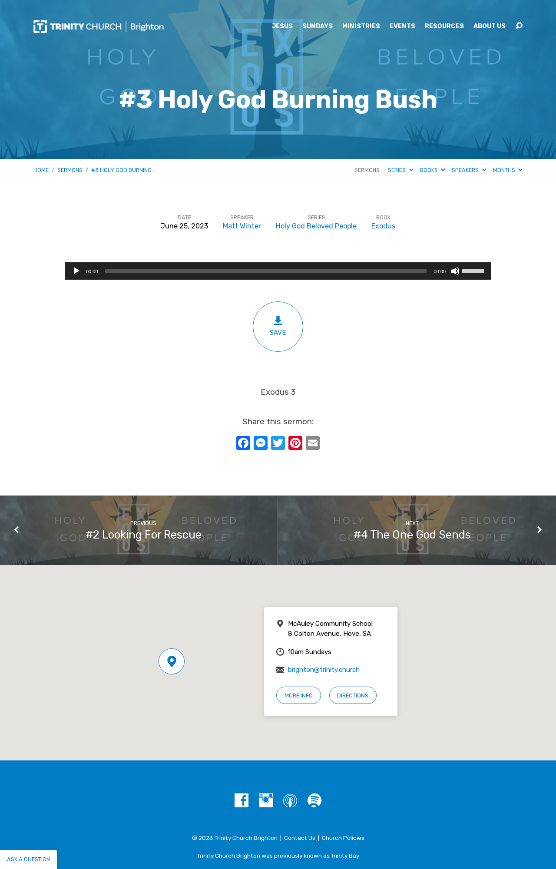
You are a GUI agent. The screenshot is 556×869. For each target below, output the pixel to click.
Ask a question (28, 859)
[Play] (76, 271)
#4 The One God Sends (412, 534)
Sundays (317, 26)
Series (400, 170)
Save (278, 326)
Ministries (361, 26)
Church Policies (343, 837)
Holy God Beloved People (316, 226)
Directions (352, 695)
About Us (489, 26)
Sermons (70, 170)
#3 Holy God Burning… (123, 170)
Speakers (469, 170)
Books (432, 170)
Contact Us (299, 837)
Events (402, 26)
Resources (444, 26)
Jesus (282, 26)
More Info (299, 695)
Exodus (383, 226)
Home (41, 170)
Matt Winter (242, 226)
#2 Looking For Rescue (144, 534)
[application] (278, 271)
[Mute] (455, 271)
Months (508, 170)
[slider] (266, 271)
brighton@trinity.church (324, 670)
